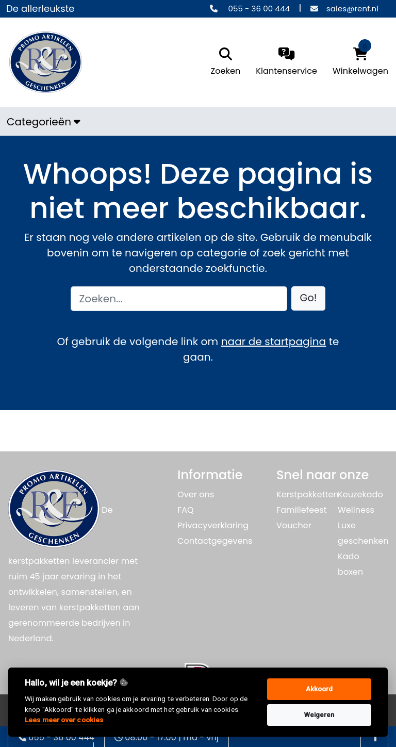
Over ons (195, 494)
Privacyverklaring (213, 525)
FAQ (185, 510)
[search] (223, 62)
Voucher (293, 525)
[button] (308, 298)
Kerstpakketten (307, 494)
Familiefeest (301, 510)
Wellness (356, 510)
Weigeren (319, 715)
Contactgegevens (214, 541)
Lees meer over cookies (64, 720)
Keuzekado (360, 494)
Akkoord (319, 689)
